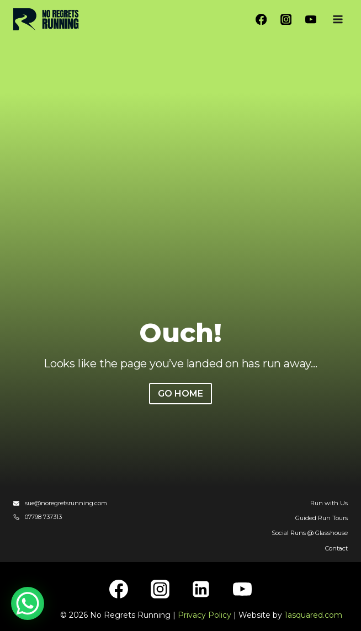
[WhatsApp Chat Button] (27, 603)
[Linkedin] (201, 589)
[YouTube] (310, 19)
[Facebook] (261, 19)
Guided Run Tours (321, 518)
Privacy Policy (204, 615)
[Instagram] (286, 19)
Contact (336, 548)
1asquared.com (313, 615)
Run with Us (329, 503)
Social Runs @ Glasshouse (310, 533)
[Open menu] (337, 19)
